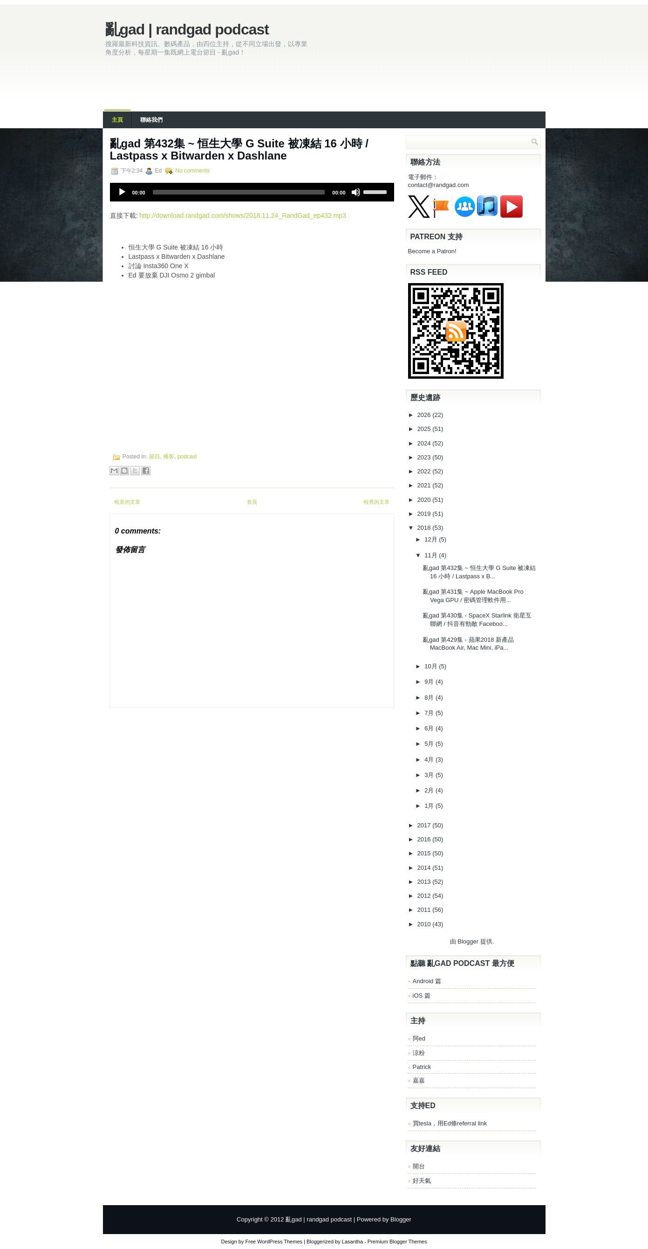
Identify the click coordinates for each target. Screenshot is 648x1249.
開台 (419, 1166)
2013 (425, 881)
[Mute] (356, 192)
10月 (431, 666)
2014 (425, 867)
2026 (425, 414)
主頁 (117, 120)
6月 (430, 728)
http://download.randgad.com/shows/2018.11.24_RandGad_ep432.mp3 (242, 215)
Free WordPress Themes (274, 1241)
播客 (168, 456)
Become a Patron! (432, 251)
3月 (430, 774)
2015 (425, 853)
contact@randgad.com (438, 184)
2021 (425, 485)
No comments (192, 170)
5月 (430, 743)
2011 (425, 909)
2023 (425, 457)
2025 (425, 428)
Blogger (467, 941)
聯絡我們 (151, 120)
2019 (425, 513)
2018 (425, 527)
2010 (425, 924)
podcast (187, 456)
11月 (431, 555)
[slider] (239, 192)
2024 (425, 443)
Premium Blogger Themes (397, 1241)
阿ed (419, 1038)
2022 (425, 471)
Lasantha (352, 1241)
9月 (430, 681)
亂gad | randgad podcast (187, 29)
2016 (425, 839)
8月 (430, 697)
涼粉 (419, 1052)
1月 (430, 805)
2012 (425, 895)
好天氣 (422, 1180)
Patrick (422, 1066)
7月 (430, 712)
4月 (430, 759)
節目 (154, 456)
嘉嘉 (419, 1080)
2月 (430, 790)
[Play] (122, 192)
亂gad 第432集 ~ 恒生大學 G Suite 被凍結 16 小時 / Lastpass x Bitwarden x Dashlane (239, 149)
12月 (431, 539)
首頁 (252, 502)
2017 (425, 825)
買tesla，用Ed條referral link (450, 1123)
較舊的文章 (376, 502)
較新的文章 (127, 502)
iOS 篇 (421, 995)
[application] (252, 192)
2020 (425, 499)
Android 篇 (427, 981)
